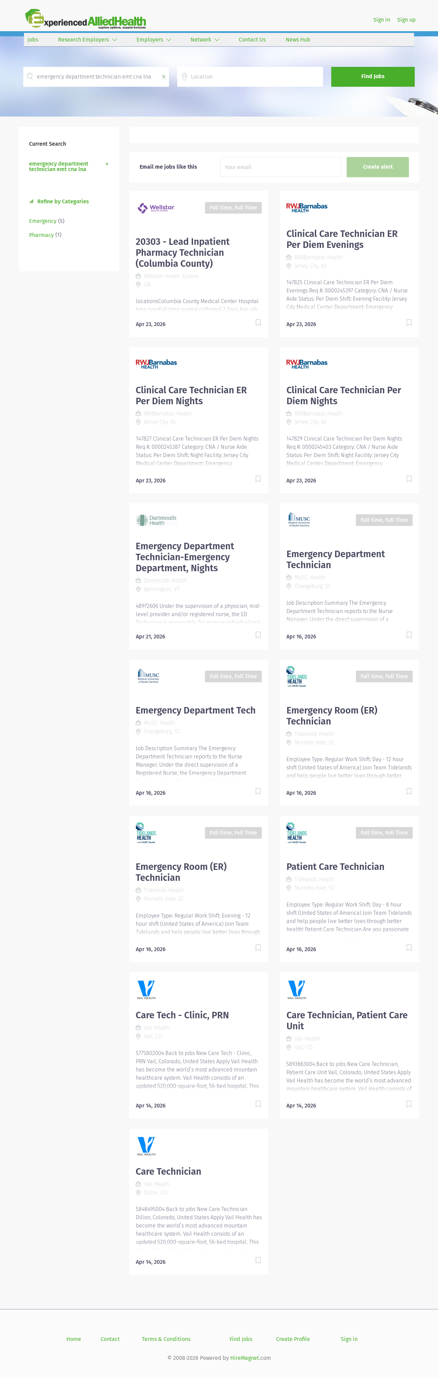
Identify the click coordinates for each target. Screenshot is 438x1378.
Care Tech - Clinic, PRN (182, 1015)
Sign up (406, 19)
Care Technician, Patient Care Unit (347, 1021)
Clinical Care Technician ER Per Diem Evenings (342, 239)
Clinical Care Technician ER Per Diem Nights (191, 396)
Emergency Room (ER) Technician (331, 716)
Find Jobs (373, 76)
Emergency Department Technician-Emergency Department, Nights (185, 557)
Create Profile (293, 1339)
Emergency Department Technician (335, 560)
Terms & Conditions (166, 1339)
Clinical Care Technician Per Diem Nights (343, 396)
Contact (110, 1339)
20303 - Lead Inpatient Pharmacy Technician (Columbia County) (183, 252)
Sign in (381, 19)
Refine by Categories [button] (62, 201)
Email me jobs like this (168, 167)
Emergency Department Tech (196, 710)
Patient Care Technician (335, 866)
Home (73, 1339)
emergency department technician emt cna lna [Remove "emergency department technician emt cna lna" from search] (58, 166)
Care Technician (169, 1171)
